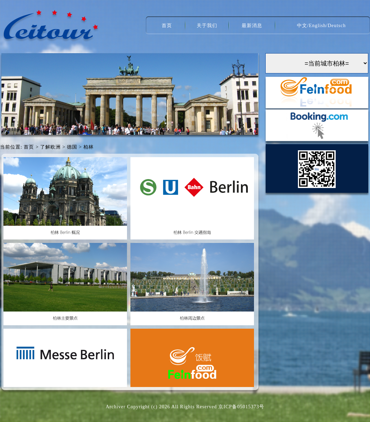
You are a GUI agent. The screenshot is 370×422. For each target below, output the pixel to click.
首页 (167, 25)
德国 (72, 147)
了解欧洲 (50, 147)
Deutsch (337, 25)
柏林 (88, 147)
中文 (302, 25)
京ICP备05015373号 (241, 406)
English (317, 25)
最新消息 (252, 25)
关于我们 (207, 25)
